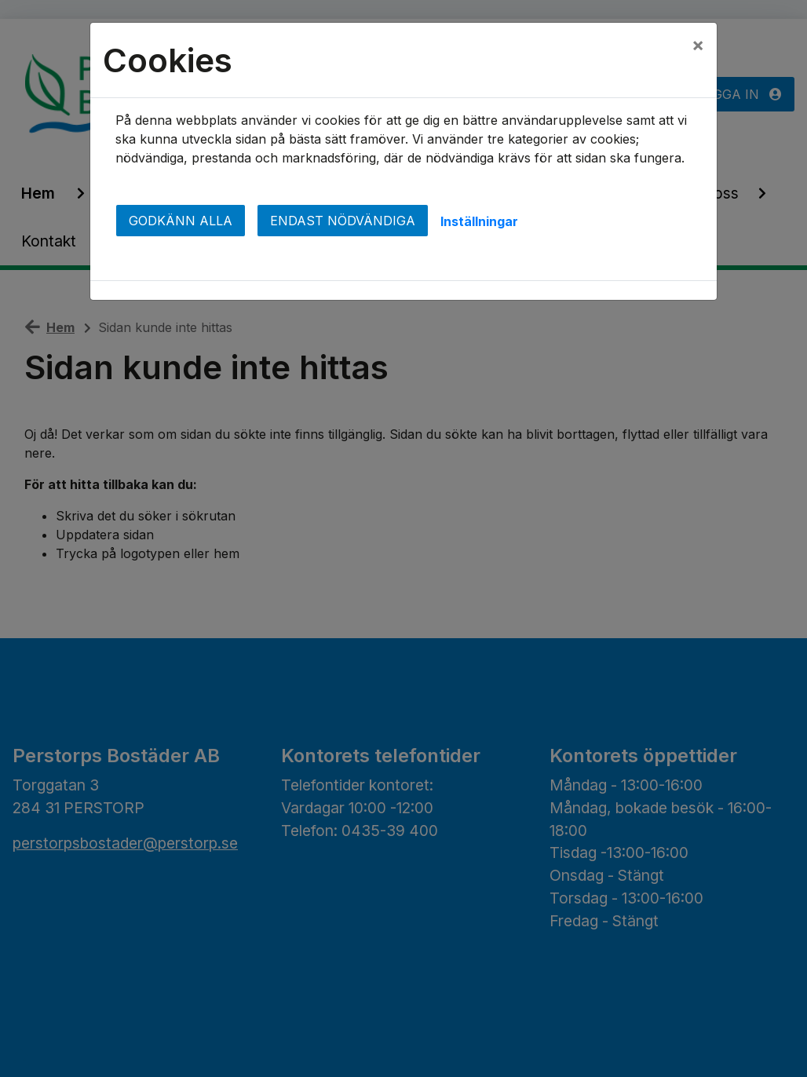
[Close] (698, 45)
